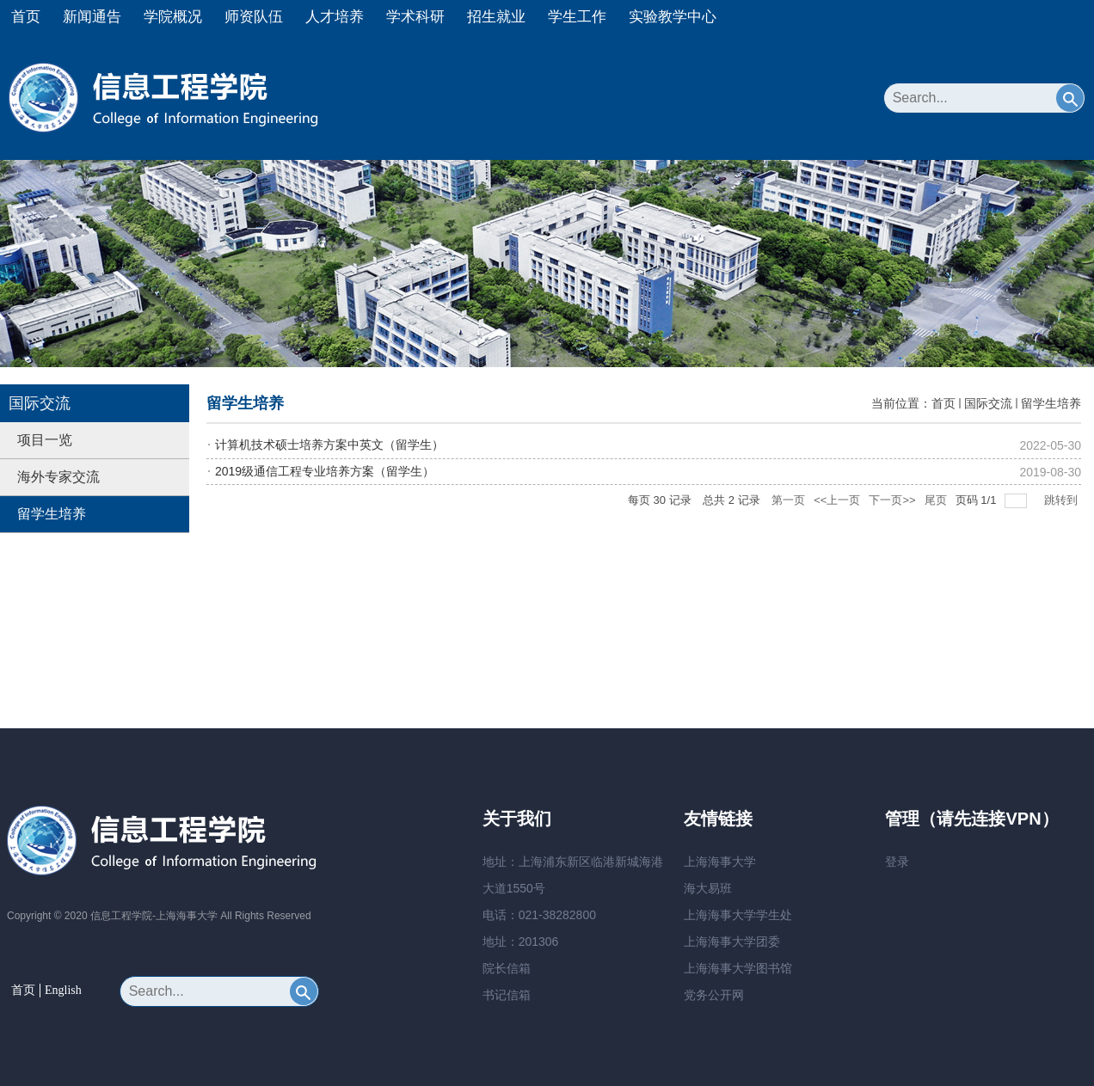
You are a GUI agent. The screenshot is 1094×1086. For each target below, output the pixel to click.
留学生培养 (1051, 403)
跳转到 (1062, 500)
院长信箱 (506, 968)
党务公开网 (714, 995)
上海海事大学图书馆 (738, 968)
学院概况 (173, 17)
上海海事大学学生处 (738, 915)
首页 (25, 17)
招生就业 (496, 17)
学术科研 (415, 17)
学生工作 (577, 17)
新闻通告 (92, 17)
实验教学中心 (672, 17)
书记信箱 (506, 995)
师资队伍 (253, 17)
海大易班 (708, 888)
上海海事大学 (720, 861)
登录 (897, 861)
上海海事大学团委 (732, 941)
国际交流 (988, 403)
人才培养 (334, 17)
